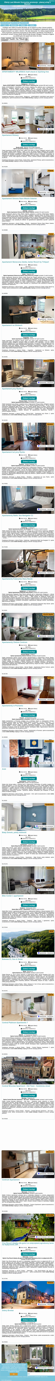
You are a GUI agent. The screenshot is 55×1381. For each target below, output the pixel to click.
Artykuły (32, 25)
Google (24, 1364)
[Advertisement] (27, 1136)
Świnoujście (49, 741)
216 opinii (41, 212)
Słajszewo (50, 1346)
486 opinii (45, 85)
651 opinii (40, 592)
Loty (5, 25)
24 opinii (37, 909)
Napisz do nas (44, 1376)
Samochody (14, 25)
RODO (17, 1371)
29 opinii (28, 1259)
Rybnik (51, 995)
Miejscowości (24, 22)
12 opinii (36, 148)
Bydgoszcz (49, 44)
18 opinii (38, 656)
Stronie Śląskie (48, 614)
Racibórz (50, 424)
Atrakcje (23, 25)
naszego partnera (48, 97)
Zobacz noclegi (29, 81)
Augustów (49, 297)
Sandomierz (49, 804)
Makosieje (50, 1215)
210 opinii (36, 339)
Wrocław (50, 1058)
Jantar (51, 234)
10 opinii (40, 529)
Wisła (51, 931)
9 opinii (37, 972)
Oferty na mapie (15, 22)
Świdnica (50, 868)
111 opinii (37, 402)
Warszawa (50, 1152)
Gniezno (50, 1282)
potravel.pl (52, 1)
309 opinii (34, 1324)
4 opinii (38, 846)
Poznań (50, 678)
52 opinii (37, 719)
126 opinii (31, 782)
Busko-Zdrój (49, 107)
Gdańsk (50, 170)
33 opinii (38, 465)
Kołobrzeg (49, 487)
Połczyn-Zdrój (48, 361)
